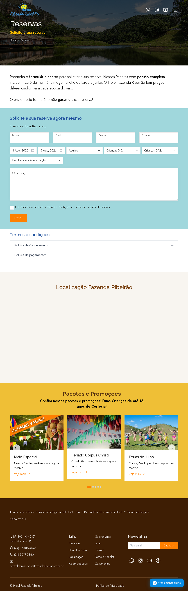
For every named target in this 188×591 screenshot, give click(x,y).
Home (13, 40)
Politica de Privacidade (110, 585)
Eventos (99, 550)
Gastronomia (103, 536)
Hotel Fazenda (78, 550)
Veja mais (22, 474)
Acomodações (78, 563)
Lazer (98, 543)
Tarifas (72, 536)
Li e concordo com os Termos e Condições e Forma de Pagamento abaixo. (62, 207)
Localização (76, 557)
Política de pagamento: (30, 255)
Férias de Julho (141, 457)
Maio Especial (25, 457)
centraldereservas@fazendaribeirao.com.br (37, 566)
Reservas (74, 543)
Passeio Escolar (104, 557)
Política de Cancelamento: (32, 245)
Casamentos (102, 563)
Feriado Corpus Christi (90, 455)
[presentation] (16, 448)
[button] (89, 487)
